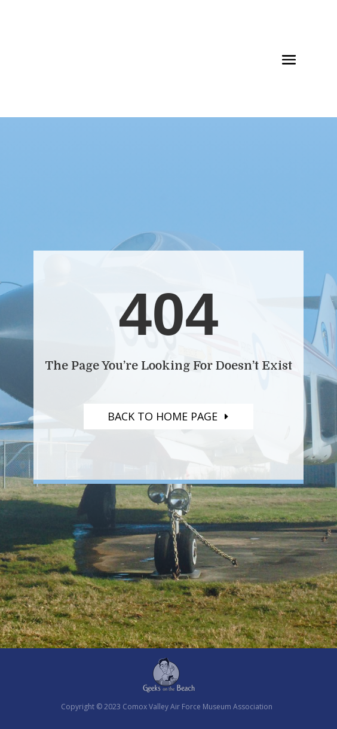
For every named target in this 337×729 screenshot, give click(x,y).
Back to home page (162, 416)
